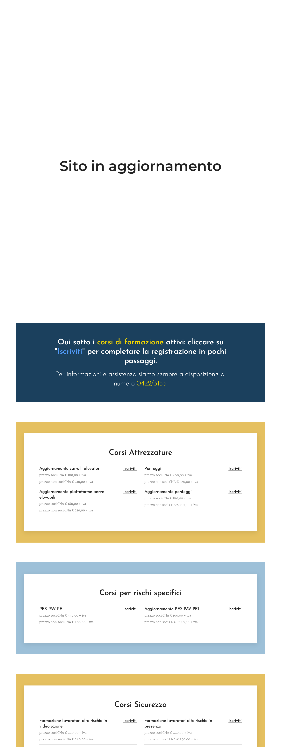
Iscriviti (130, 468)
